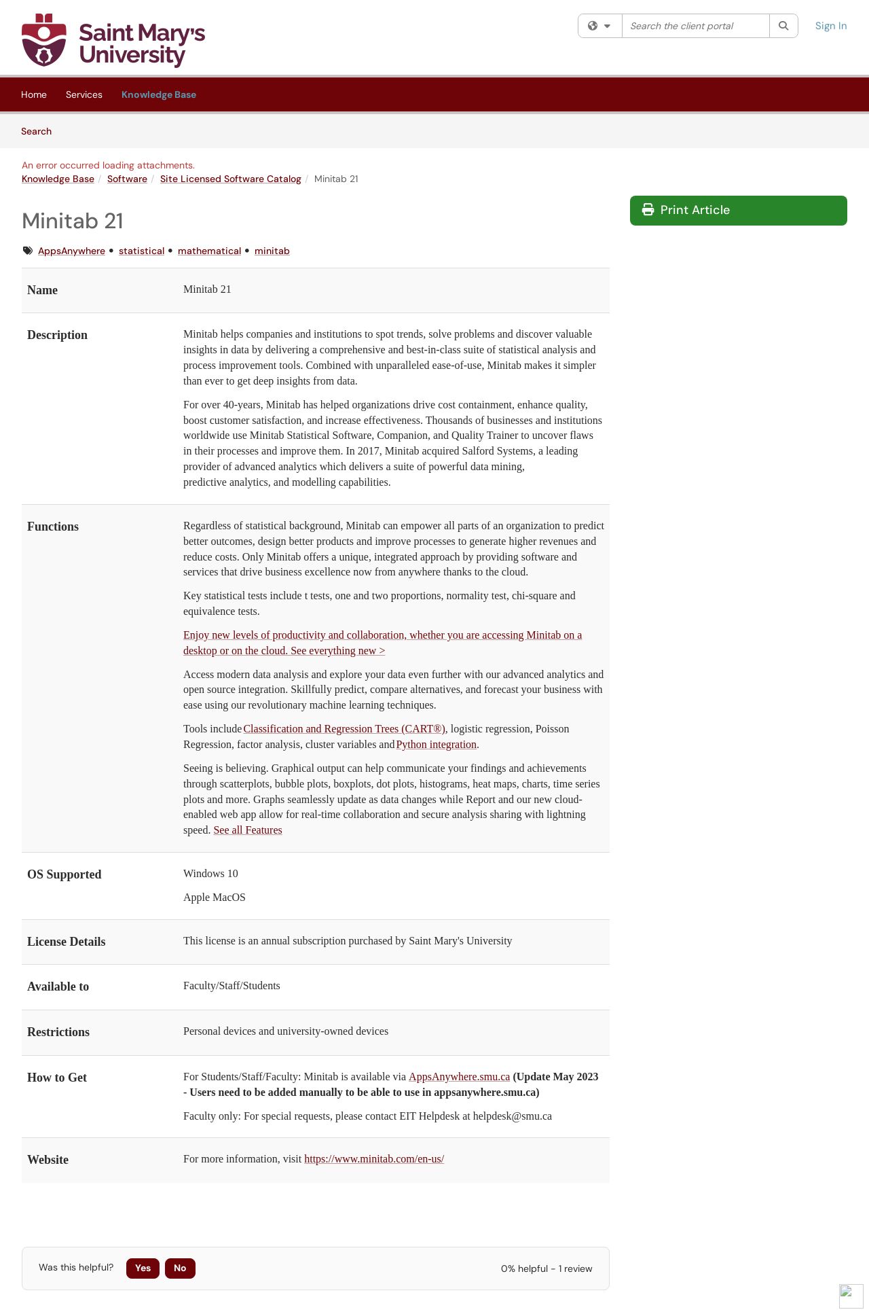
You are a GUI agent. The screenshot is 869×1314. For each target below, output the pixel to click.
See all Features (247, 830)
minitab (272, 251)
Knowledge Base (159, 94)
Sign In (831, 26)
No (180, 1268)
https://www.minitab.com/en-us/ (374, 1159)
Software (127, 179)
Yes (143, 1268)
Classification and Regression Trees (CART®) (344, 728)
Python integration (436, 744)
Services (84, 94)
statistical (141, 251)
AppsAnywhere (71, 251)
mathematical (209, 251)
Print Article (686, 210)
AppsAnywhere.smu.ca (459, 1076)
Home (34, 94)
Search (41, 130)
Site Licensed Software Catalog (230, 179)
